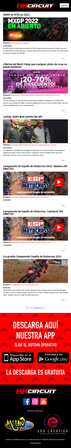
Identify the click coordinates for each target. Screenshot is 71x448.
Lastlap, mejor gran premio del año (22, 116)
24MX (13, 95)
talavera (46, 197)
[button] (63, 58)
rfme (36, 285)
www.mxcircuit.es (35, 440)
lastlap (15, 145)
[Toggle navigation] (64, 5)
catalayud (38, 242)
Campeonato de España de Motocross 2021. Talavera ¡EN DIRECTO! (35, 167)
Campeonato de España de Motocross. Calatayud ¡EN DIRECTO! (33, 213)
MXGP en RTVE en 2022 (16, 14)
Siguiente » (40, 308)
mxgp (25, 43)
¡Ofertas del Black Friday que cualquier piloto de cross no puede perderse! (35, 65)
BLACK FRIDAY (20, 95)
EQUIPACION (39, 95)
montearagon (15, 285)
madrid (20, 145)
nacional (32, 285)
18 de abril (15, 242)
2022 (13, 43)
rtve (28, 43)
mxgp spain (47, 145)
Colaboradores (35, 443)
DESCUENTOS (30, 95)
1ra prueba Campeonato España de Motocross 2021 (32, 256)
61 (12, 145)
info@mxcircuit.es (20, 440)
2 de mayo (14, 197)
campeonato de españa (27, 197)
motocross (18, 43)
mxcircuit (55, 95)
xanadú (53, 145)
